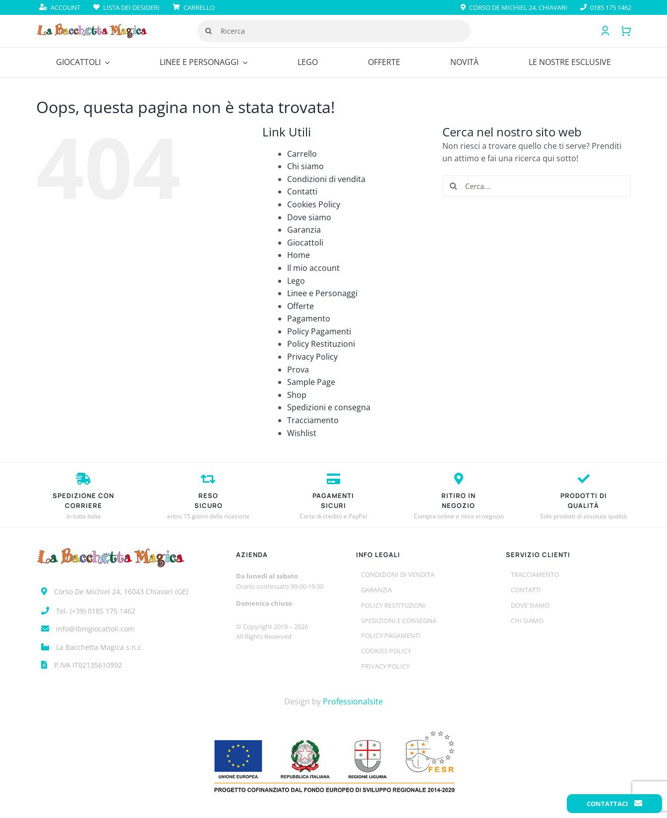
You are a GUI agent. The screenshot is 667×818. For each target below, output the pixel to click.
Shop (296, 394)
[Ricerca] (333, 31)
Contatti (302, 191)
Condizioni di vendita (326, 179)
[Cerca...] (536, 186)
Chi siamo (305, 166)
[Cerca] (208, 31)
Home (298, 255)
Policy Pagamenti (319, 331)
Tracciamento (313, 420)
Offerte (300, 306)
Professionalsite (353, 701)
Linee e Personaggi (322, 293)
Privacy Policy (312, 356)
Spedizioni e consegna (328, 407)
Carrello (302, 153)
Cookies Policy (313, 204)
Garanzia (304, 229)
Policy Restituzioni (321, 343)
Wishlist (301, 433)
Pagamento (308, 318)
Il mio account (313, 267)
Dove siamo (309, 217)
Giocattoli (305, 242)
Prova (298, 369)
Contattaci (614, 803)
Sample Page (311, 382)
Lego (296, 280)
